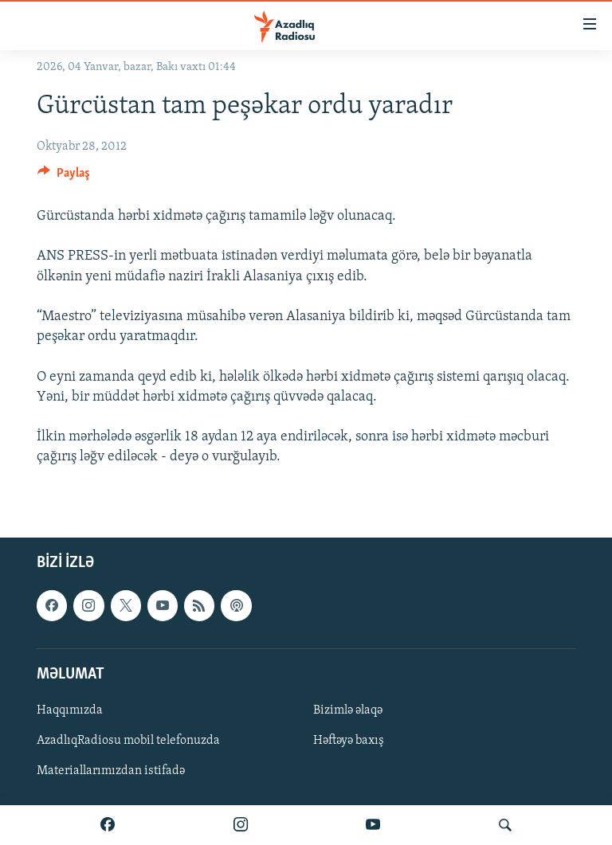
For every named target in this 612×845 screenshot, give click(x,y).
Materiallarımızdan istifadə (111, 771)
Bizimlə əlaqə (347, 709)
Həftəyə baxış (348, 740)
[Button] (63, 177)
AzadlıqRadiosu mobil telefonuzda (128, 740)
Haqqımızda (70, 709)
